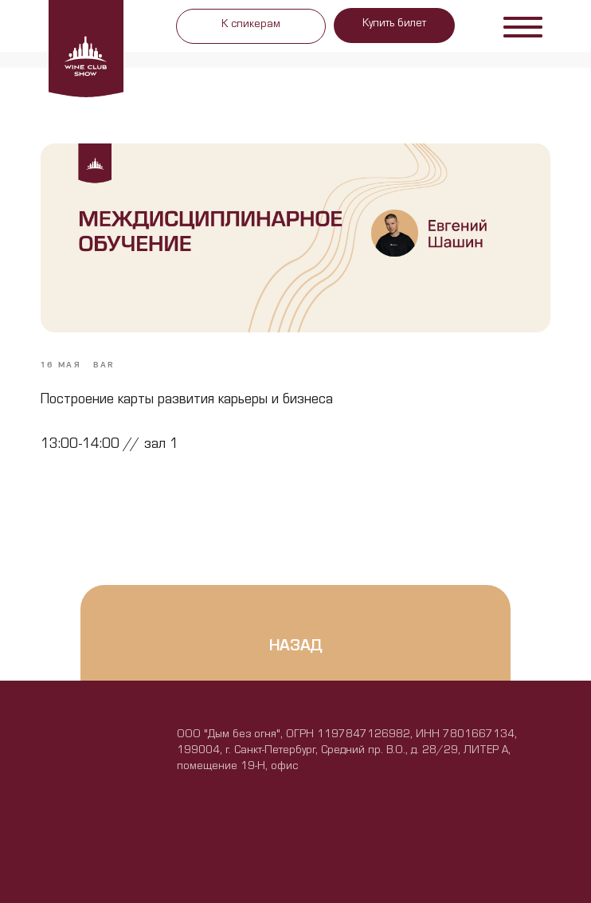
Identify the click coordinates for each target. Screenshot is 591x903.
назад (295, 648)
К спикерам (250, 25)
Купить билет (394, 24)
